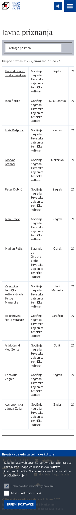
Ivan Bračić (12, 219)
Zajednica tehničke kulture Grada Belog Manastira (14, 294)
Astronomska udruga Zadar (14, 406)
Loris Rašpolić (14, 130)
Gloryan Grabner (10, 162)
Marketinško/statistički (26, 493)
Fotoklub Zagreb (11, 377)
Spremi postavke (20, 504)
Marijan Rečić (13, 248)
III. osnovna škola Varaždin (14, 318)
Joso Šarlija (12, 101)
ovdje (20, 475)
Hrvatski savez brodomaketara (15, 73)
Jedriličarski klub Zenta (12, 347)
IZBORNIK (70, 6)
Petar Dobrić (13, 189)
